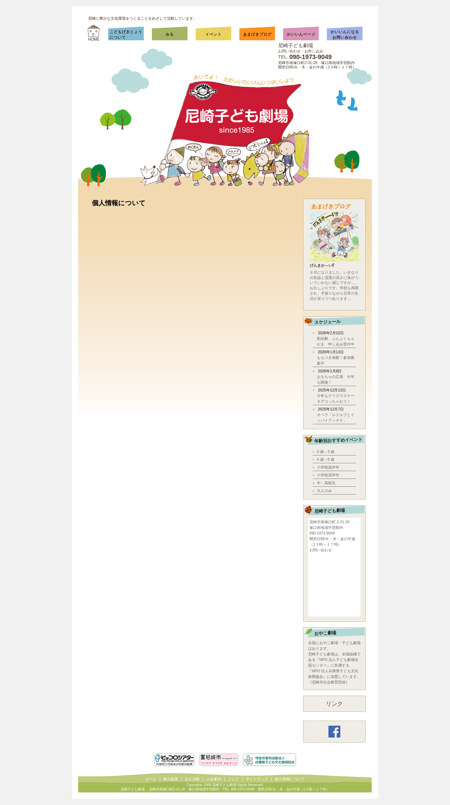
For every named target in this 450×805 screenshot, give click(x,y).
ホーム (151, 779)
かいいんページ (301, 34)
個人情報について (290, 779)
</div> (334, 584)
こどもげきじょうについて (126, 35)
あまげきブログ (257, 34)
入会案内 (213, 779)
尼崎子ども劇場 (295, 45)
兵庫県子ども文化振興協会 (269, 759)
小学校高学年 (328, 475)
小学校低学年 (328, 467)
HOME (93, 39)
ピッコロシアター (174, 759)
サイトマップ (257, 779)
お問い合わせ (320, 550)
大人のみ (324, 491)
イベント (213, 34)
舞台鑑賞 (170, 779)
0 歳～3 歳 (325, 452)
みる (176, 34)
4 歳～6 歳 (325, 459)
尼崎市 (219, 759)
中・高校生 (326, 483)
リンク (334, 704)
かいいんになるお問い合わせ (345, 35)
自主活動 (192, 779)
